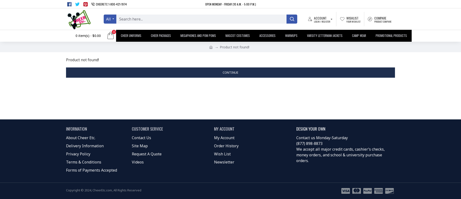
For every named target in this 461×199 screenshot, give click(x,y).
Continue (230, 72)
